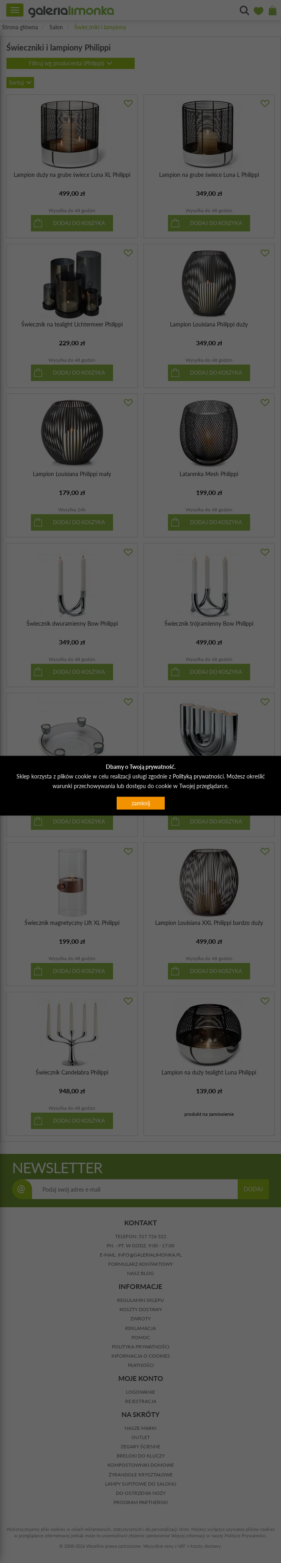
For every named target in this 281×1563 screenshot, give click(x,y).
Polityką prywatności (198, 775)
